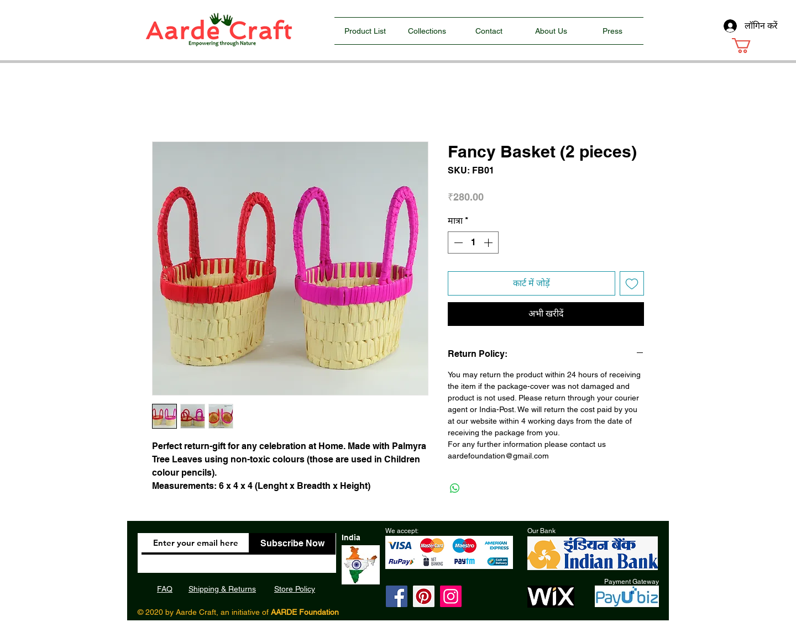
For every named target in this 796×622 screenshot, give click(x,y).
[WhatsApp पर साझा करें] (455, 488)
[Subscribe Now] (292, 544)
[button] (750, 45)
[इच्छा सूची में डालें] (632, 283)
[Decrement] (457, 242)
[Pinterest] (423, 596)
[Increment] (489, 242)
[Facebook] (396, 596)
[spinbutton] (473, 242)
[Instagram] (451, 596)
